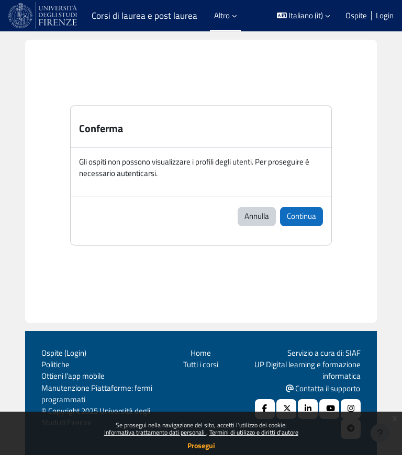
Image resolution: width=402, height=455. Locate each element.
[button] (303, 15)
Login (385, 15)
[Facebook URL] (265, 409)
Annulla (256, 216)
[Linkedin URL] (308, 409)
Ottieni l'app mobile (73, 376)
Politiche (55, 364)
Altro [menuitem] (222, 15)
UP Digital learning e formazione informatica (307, 370)
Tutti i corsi (200, 364)
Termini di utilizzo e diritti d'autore (253, 432)
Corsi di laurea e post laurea (144, 15)
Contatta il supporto (323, 388)
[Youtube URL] (329, 409)
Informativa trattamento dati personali (155, 432)
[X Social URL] (286, 409)
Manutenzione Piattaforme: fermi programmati (96, 393)
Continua (301, 216)
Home (201, 353)
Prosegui (201, 445)
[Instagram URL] (351, 409)
